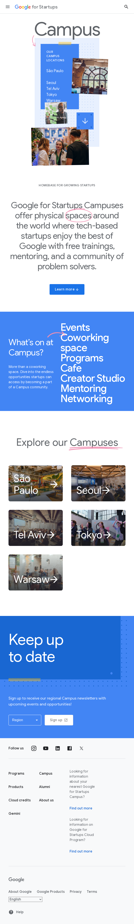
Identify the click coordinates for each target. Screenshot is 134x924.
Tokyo (53, 94)
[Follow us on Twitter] (81, 748)
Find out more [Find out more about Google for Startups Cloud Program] (81, 851)
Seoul (53, 82)
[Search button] (126, 6)
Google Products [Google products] (51, 892)
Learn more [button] (67, 289)
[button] (25, 720)
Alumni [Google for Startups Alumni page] (44, 787)
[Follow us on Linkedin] (58, 748)
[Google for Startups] (36, 7)
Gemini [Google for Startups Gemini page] (14, 814)
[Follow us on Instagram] (34, 748)
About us (46, 800)
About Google (20, 892)
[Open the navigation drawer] (8, 7)
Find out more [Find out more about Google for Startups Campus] (81, 808)
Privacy (76, 892)
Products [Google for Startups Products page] (16, 787)
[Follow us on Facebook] (70, 748)
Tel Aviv (54, 88)
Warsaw (55, 100)
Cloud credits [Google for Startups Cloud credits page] (20, 800)
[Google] (16, 880)
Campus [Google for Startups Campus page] (45, 773)
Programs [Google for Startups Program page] (16, 773)
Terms (92, 892)
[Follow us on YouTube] (46, 748)
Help (16, 912)
